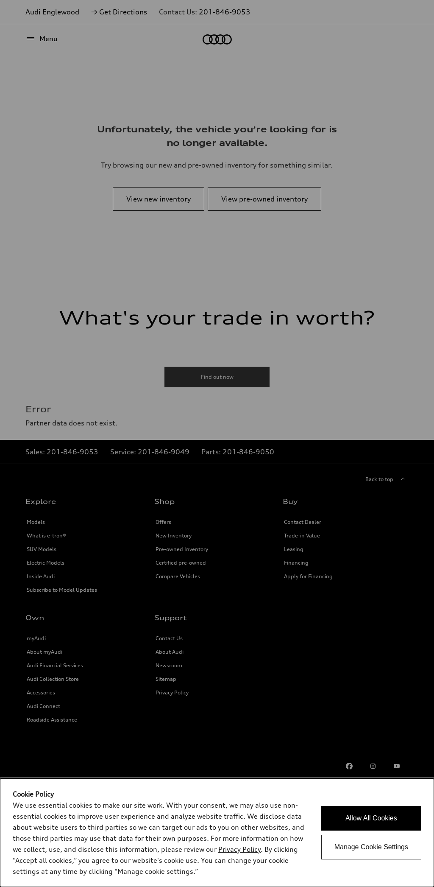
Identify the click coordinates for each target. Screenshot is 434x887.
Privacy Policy (239, 849)
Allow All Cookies (371, 818)
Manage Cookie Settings (371, 847)
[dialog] (217, 832)
